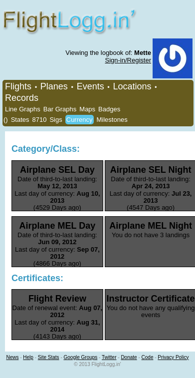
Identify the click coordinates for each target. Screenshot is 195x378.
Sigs (55, 119)
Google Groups (81, 357)
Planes (54, 86)
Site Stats (48, 357)
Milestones (112, 119)
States (20, 119)
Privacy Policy (173, 357)
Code (148, 357)
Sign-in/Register (128, 60)
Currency (79, 119)
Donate (129, 357)
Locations (132, 86)
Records (21, 98)
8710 (39, 119)
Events (90, 86)
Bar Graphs (59, 109)
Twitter (109, 357)
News (12, 357)
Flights (18, 86)
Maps (87, 109)
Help (28, 357)
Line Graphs (22, 109)
